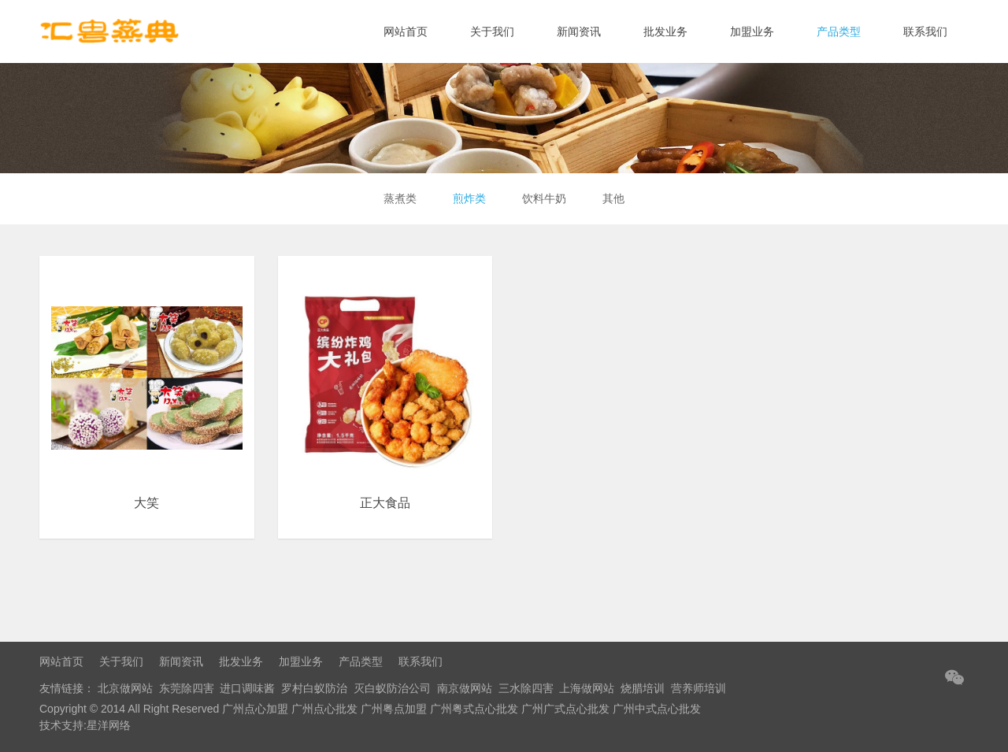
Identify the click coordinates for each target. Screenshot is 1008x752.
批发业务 (665, 31)
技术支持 (61, 725)
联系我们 (925, 31)
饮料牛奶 (546, 198)
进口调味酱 (247, 688)
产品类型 (839, 31)
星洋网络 (109, 725)
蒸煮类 (395, 198)
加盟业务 (752, 31)
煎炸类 (467, 198)
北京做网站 (125, 688)
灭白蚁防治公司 (392, 688)
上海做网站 (586, 688)
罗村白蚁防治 (314, 688)
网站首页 (406, 31)
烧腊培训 (643, 688)
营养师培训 (698, 688)
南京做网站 (464, 688)
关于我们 (492, 31)
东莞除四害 (186, 688)
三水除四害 (526, 688)
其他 (618, 198)
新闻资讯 (579, 31)
